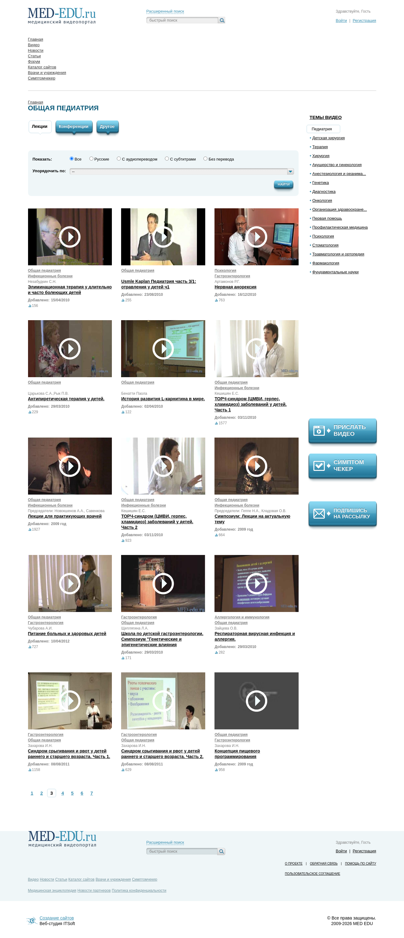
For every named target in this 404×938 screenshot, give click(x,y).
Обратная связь (324, 863)
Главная (35, 102)
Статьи (61, 879)
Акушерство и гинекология (337, 164)
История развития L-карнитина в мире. (163, 398)
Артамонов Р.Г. (227, 281)
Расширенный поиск (165, 11)
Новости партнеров (94, 890)
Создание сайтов (57, 918)
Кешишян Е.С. (226, 393)
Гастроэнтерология (232, 276)
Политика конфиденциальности (139, 890)
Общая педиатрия (44, 270)
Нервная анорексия (235, 286)
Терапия (320, 147)
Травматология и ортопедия (338, 254)
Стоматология (325, 245)
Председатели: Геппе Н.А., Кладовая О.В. (250, 511)
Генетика (320, 182)
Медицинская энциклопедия (52, 890)
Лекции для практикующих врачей (65, 516)
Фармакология (325, 263)
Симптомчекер (144, 879)
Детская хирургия (328, 138)
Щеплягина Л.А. (134, 628)
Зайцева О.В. (225, 628)
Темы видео (326, 117)
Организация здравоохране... (339, 209)
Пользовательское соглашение (312, 873)
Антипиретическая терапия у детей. (66, 398)
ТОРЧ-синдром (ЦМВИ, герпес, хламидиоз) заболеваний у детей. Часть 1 (250, 404)
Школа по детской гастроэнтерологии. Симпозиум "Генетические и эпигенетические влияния (162, 639)
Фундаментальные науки (335, 272)
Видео (33, 879)
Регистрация (364, 20)
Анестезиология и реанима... (339, 173)
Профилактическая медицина (340, 227)
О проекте (293, 863)
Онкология (322, 200)
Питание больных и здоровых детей (67, 633)
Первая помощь (327, 218)
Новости (47, 879)
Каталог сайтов (81, 879)
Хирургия (321, 155)
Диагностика (324, 191)
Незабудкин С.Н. (42, 281)
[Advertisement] (345, 349)
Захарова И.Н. (40, 746)
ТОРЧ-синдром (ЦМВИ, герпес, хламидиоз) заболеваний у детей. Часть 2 (157, 522)
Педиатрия (322, 129)
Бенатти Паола (134, 393)
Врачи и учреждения (113, 879)
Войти (341, 20)
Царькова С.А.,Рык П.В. (48, 393)
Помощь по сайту (360, 863)
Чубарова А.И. (40, 628)
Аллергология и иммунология (241, 617)
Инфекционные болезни (50, 276)
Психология (323, 236)
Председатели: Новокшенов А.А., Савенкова (66, 511)
